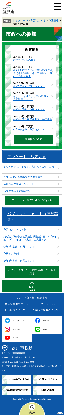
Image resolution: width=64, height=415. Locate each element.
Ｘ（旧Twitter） (19, 321)
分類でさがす (38, 20)
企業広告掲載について (46, 310)
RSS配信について (15, 310)
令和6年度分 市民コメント (29, 109)
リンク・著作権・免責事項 (32, 297)
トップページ (20, 20)
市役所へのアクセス (47, 379)
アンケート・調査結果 (26, 157)
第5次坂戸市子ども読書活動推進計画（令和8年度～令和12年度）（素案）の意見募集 (32, 73)
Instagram (16, 329)
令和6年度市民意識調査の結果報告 (32, 119)
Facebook (46, 320)
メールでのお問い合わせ (17, 379)
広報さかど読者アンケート (18, 184)
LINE (45, 329)
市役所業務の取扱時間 (17, 390)
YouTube (16, 338)
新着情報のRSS (33, 139)
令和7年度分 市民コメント (29, 86)
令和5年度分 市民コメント (29, 129)
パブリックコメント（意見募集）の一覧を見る (32, 272)
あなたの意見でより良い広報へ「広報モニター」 (28, 168)
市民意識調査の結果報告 (17, 191)
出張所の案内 (47, 390)
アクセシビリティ (48, 304)
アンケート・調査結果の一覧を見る (32, 200)
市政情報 (53, 20)
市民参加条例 (11, 253)
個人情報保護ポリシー (18, 304)
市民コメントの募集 (24, 60)
